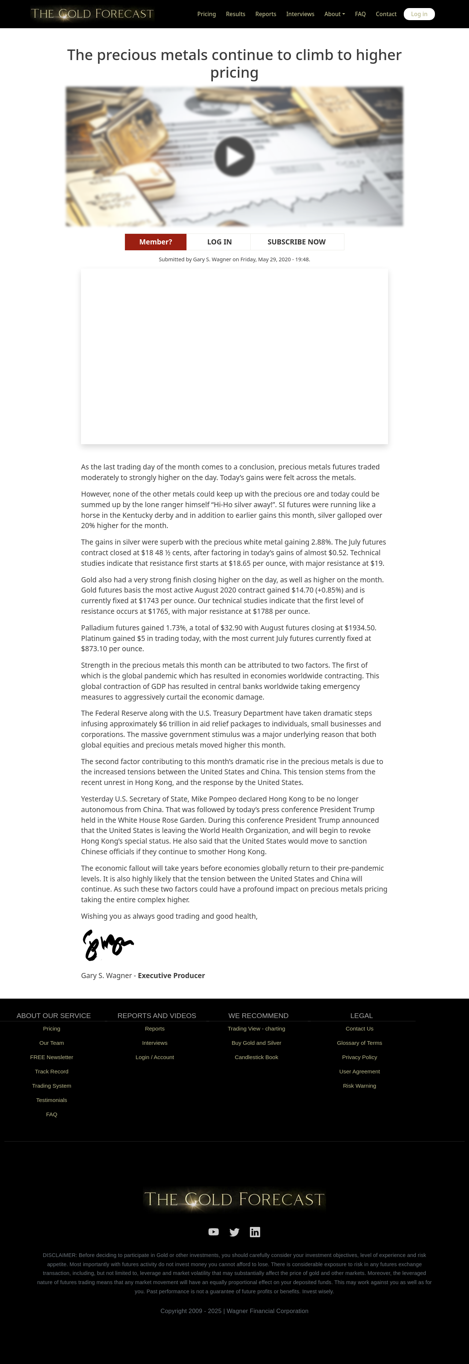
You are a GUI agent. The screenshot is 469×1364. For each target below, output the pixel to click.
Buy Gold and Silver (256, 1043)
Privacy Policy (359, 1057)
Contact (386, 14)
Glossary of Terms (359, 1043)
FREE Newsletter (51, 1057)
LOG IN (218, 242)
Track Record (52, 1071)
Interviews (300, 14)
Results (235, 14)
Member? (155, 242)
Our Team (51, 1043)
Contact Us (360, 1028)
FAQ (360, 14)
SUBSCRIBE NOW (295, 242)
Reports (265, 14)
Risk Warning (359, 1086)
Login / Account (155, 1057)
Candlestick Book (256, 1057)
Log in (419, 14)
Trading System (51, 1086)
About (332, 14)
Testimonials (51, 1100)
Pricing (206, 14)
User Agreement (359, 1071)
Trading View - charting (256, 1028)
